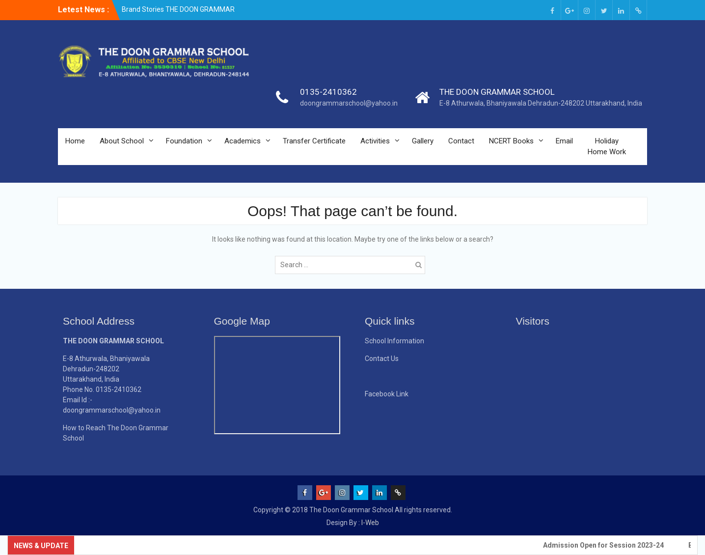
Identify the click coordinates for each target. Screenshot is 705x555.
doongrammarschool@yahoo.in (349, 103)
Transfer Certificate (314, 141)
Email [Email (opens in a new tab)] (564, 141)
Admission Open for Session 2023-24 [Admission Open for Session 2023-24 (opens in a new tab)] (606, 545)
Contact (461, 141)
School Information (394, 341)
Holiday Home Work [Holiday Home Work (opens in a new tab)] (607, 147)
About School (122, 141)
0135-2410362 (328, 92)
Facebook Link (386, 394)
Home (75, 141)
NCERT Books (511, 141)
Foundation (184, 141)
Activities (375, 141)
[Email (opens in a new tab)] (638, 10)
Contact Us (382, 358)
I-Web (370, 523)
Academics (242, 141)
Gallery (423, 141)
